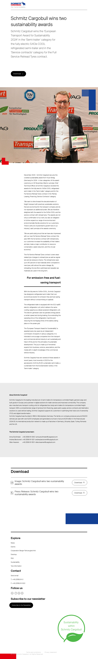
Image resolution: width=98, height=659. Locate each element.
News (13, 543)
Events (13, 547)
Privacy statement (51, 652)
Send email (14, 576)
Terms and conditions (33, 652)
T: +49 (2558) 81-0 (17, 579)
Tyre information (16, 566)
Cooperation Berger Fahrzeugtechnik (23, 551)
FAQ (12, 558)
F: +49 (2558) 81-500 (18, 583)
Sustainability (15, 562)
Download (17, 74)
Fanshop (14, 554)
